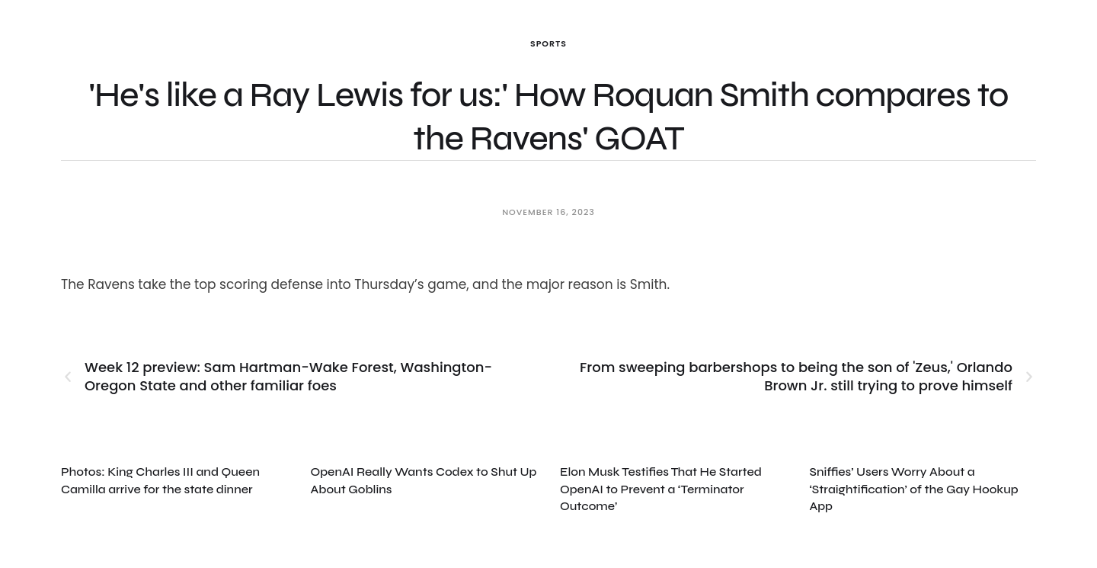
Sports (548, 43)
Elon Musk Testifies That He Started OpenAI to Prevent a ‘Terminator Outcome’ (661, 488)
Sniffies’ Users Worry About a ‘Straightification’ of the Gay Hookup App (914, 488)
